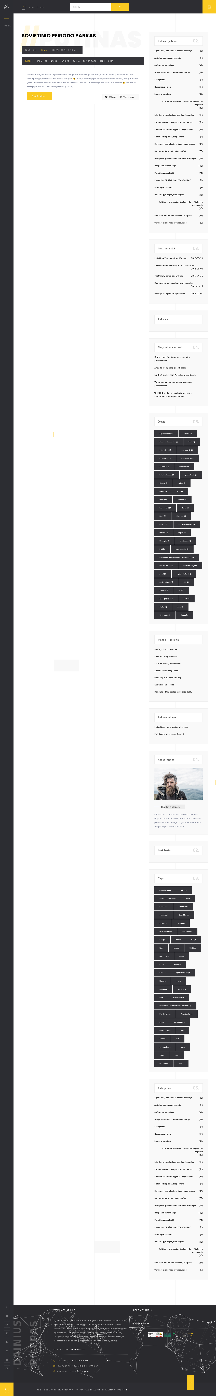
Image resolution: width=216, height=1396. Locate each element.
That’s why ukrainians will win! (168, 275)
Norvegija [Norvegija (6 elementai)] (164, 541)
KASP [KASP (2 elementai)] (162, 516)
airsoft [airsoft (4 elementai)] (188, 433)
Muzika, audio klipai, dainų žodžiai (170, 151)
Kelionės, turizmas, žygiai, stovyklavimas (173, 129)
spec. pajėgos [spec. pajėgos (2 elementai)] (166, 598)
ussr (110, 61)
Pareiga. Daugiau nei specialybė (169, 293)
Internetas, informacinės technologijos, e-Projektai (182, 103)
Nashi (54, 61)
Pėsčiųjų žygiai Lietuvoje (165, 649)
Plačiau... (39, 96)
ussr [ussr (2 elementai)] (180, 607)
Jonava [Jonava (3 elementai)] (163, 499)
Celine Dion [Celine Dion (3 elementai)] (165, 450)
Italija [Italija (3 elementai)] (163, 491)
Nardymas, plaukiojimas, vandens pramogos (175, 158)
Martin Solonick (170, 807)
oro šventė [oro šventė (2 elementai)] (185, 541)
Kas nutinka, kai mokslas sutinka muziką (173, 283)
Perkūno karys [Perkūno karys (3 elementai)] (190, 565)
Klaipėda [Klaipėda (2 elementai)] (181, 516)
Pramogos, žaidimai (163, 187)
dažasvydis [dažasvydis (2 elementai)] (165, 458)
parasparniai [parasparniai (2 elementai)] (182, 549)
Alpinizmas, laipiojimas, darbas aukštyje (173, 50)
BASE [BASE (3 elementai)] (191, 442)
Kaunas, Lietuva (80, 1371)
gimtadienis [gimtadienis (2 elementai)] (191, 475)
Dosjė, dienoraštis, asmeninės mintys (172, 72)
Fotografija (159, 79)
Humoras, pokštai (162, 86)
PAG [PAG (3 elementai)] (162, 549)
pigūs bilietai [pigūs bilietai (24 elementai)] (184, 574)
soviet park (90, 61)
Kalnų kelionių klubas (164, 684)
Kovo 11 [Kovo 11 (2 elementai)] (163, 524)
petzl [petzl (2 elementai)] (162, 574)
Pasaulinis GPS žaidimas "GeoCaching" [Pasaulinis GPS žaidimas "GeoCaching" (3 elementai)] (176, 557)
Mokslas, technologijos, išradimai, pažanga (174, 144)
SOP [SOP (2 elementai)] (181, 590)
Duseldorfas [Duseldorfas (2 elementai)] (187, 458)
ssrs (102, 61)
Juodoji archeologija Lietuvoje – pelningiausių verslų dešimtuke (173, 394)
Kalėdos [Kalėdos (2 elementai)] (182, 499)
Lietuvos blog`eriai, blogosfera (169, 136)
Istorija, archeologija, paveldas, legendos (174, 115)
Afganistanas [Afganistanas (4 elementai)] (166, 433)
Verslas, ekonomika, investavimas (170, 222)
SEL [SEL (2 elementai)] (186, 582)
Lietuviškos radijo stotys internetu (171, 727)
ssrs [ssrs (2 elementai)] (186, 598)
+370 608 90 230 (79, 1360)
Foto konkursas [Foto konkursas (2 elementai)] (166, 475)
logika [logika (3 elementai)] (182, 532)
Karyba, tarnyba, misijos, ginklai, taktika (173, 122)
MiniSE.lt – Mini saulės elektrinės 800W (173, 691)
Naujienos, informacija (165, 165)
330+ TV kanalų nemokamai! (167, 663)
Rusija (76, 61)
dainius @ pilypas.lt (86, 1366)
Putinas (64, 61)
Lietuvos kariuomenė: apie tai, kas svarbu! (174, 265)
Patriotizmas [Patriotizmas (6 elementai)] (166, 565)
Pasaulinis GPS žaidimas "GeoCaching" (172, 180)
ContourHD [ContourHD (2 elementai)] (187, 450)
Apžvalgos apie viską (64, 50)
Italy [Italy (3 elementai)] (180, 491)
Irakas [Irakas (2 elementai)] (181, 483)
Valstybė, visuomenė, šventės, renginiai (173, 215)
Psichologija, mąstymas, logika (169, 194)
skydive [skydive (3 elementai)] (163, 590)
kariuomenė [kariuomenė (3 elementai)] (165, 508)
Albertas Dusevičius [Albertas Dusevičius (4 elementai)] (168, 442)
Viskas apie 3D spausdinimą (167, 677)
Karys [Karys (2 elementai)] (185, 508)
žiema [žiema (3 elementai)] (184, 615)
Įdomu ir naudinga (162, 94)
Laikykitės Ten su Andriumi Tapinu (170, 258)
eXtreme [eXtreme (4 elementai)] (164, 466)
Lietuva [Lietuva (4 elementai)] (163, 532)
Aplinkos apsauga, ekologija (167, 57)
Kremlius (42, 61)
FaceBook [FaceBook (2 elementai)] (184, 466)
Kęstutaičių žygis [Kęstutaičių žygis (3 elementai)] (187, 524)
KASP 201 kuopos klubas (166, 656)
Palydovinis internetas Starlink (169, 734)
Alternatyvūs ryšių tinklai (166, 670)
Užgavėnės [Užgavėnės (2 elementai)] (164, 615)
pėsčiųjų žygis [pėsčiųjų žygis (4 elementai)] (166, 582)
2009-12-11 (31, 50)
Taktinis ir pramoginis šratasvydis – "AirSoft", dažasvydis (181, 203)
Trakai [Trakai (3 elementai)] (163, 607)
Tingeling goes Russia (175, 367)
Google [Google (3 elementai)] (163, 483)
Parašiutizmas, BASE (164, 172)
